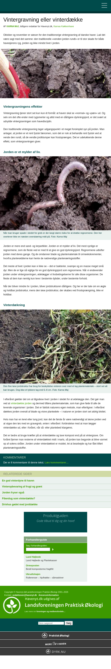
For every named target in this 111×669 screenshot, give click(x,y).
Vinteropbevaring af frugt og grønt (22, 486)
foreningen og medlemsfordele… (51, 611)
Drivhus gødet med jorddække (20, 504)
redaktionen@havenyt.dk (24, 595)
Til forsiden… (20, 5)
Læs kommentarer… (57, 462)
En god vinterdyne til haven (18, 480)
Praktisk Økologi (55, 635)
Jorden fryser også (13, 492)
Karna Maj (13, 26)
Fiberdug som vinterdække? (18, 498)
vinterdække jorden (21, 403)
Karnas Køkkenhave (63, 26)
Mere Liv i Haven (55, 643)
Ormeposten (32, 565)
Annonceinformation (48, 595)
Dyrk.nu (55, 651)
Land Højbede (33, 557)
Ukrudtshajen (33, 574)
